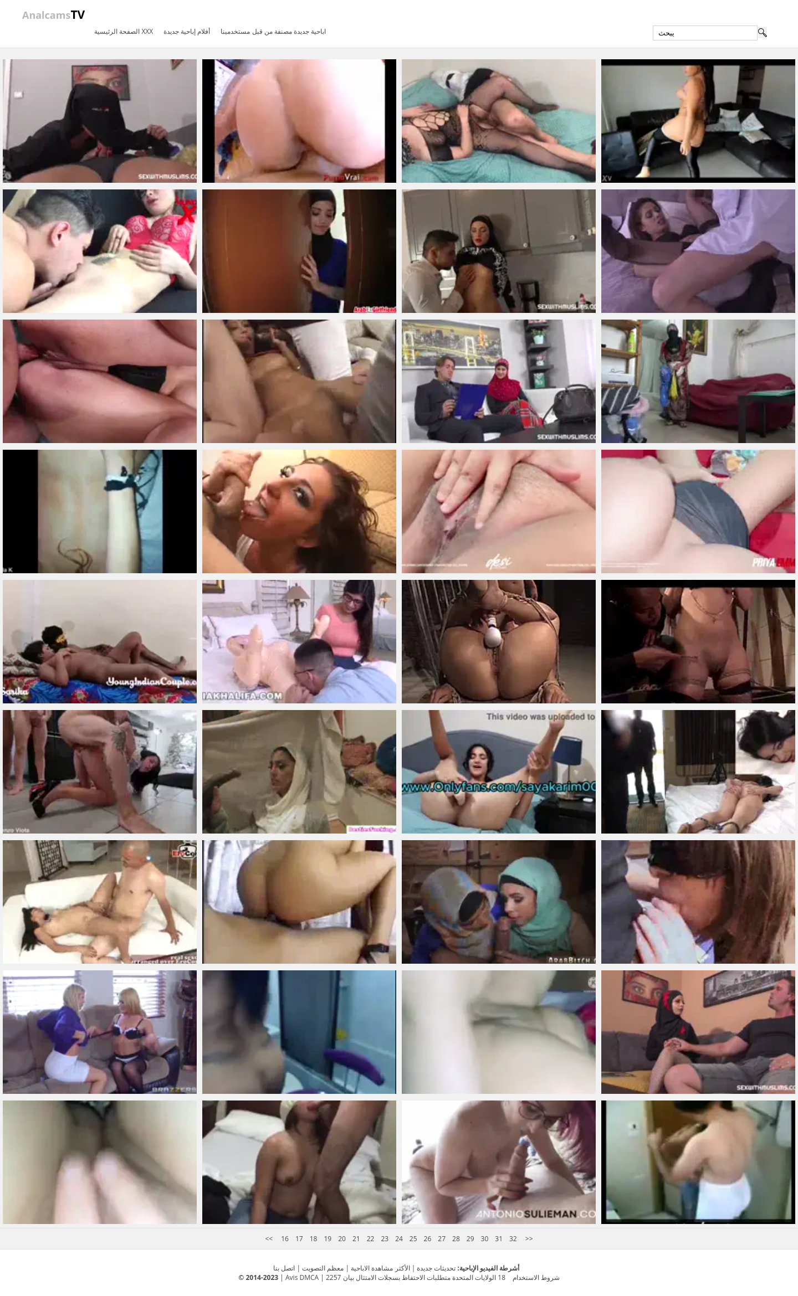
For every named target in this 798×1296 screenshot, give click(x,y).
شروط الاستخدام (536, 1277)
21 (356, 1238)
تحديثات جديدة (436, 1268)
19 (327, 1238)
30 (485, 1238)
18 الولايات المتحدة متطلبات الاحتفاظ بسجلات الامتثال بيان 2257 (415, 1277)
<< (269, 1238)
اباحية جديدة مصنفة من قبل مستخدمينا (273, 31)
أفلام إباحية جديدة (186, 31)
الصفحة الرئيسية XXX (123, 31)
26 (428, 1238)
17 (299, 1238)
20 (342, 1238)
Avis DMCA (302, 1277)
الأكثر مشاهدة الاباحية (380, 1268)
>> (528, 1238)
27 (442, 1238)
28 (456, 1238)
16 (285, 1238)
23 (384, 1238)
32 (513, 1238)
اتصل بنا (284, 1268)
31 (499, 1238)
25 (413, 1238)
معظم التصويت (323, 1268)
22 (371, 1238)
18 (314, 1238)
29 (470, 1238)
